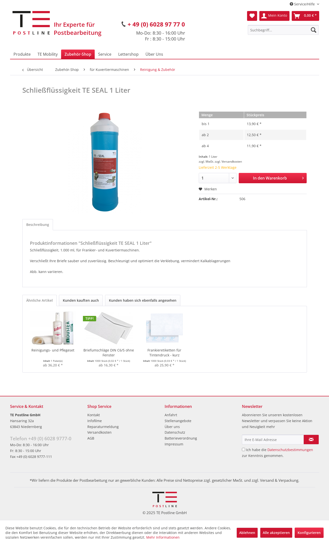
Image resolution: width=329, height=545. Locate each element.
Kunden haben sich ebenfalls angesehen (142, 300)
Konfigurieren (309, 532)
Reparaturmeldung (103, 426)
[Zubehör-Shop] (78, 54)
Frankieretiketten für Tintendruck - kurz (164, 352)
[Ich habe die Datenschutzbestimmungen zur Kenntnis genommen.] (243, 449)
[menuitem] (283, 30)
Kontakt (93, 415)
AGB (90, 438)
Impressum (174, 444)
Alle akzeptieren (276, 532)
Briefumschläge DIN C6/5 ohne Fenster (108, 352)
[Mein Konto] (274, 16)
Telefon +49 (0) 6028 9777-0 (40, 438)
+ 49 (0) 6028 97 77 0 (156, 24)
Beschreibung (37, 224)
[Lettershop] (128, 54)
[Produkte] (22, 54)
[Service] (105, 54)
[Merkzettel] (252, 16)
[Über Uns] (154, 54)
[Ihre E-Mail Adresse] (273, 439)
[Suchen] (313, 30)
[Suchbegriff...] (283, 30)
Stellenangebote (178, 420)
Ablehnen (247, 532)
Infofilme (94, 420)
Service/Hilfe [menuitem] (303, 4)
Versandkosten (99, 432)
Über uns (172, 426)
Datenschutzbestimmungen (290, 449)
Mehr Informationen (163, 537)
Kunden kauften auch (81, 300)
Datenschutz (175, 432)
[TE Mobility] (47, 54)
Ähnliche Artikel (39, 300)
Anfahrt (171, 415)
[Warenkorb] (305, 16)
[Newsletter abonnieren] (311, 439)
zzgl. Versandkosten (228, 161)
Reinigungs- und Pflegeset (52, 350)
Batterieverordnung (181, 438)
